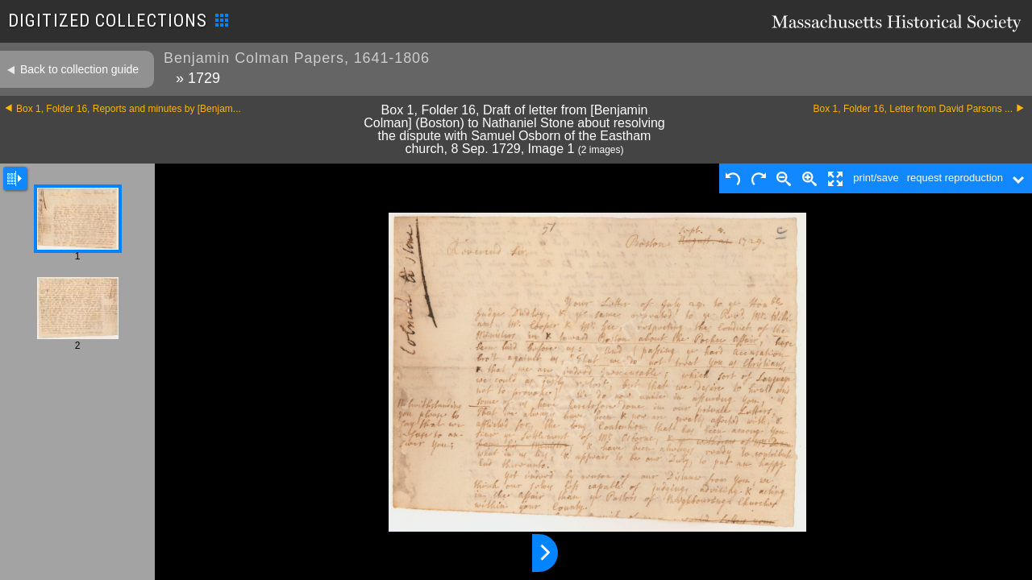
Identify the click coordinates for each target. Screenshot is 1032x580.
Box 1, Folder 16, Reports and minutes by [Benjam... (128, 109)
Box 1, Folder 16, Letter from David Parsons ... (913, 109)
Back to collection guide (79, 69)
